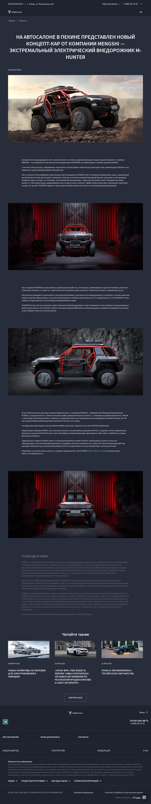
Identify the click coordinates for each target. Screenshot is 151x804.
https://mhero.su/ (95, 451)
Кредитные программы (33, 781)
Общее (11, 781)
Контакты (83, 737)
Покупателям (58, 750)
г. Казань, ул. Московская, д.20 (40, 4)
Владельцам (104, 750)
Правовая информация (83, 792)
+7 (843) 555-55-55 (137, 723)
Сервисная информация (86, 781)
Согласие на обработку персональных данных (124, 792)
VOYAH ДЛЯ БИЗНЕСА (50, 737)
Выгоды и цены (59, 781)
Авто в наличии (11, 737)
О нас (145, 750)
